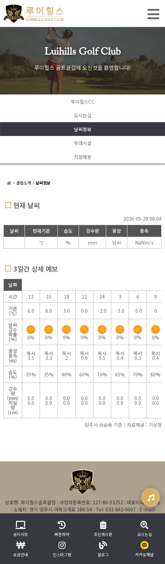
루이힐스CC (82, 101)
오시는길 (82, 115)
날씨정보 (82, 129)
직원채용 (82, 156)
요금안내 (20, 549)
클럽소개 (23, 183)
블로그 (103, 549)
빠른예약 (61, 529)
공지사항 (20, 529)
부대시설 (82, 143)
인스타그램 (62, 549)
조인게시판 (103, 529)
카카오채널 (144, 549)
